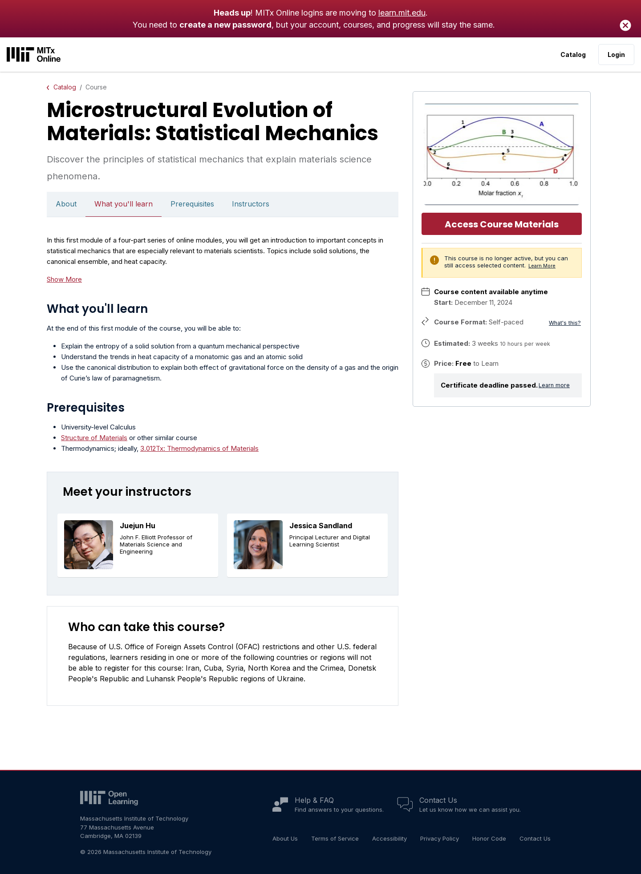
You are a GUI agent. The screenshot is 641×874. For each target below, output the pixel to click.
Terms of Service (335, 838)
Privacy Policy (439, 838)
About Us (285, 838)
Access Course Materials (502, 224)
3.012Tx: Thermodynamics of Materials (199, 448)
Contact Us (438, 800)
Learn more (554, 385)
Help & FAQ (314, 800)
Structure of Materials (94, 437)
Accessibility (389, 838)
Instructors (250, 203)
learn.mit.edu (402, 12)
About (66, 203)
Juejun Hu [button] (137, 525)
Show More (64, 279)
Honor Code (489, 838)
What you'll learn (123, 203)
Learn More (542, 266)
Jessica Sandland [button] (320, 525)
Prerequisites (192, 203)
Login (616, 54)
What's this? (565, 323)
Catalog (573, 54)
